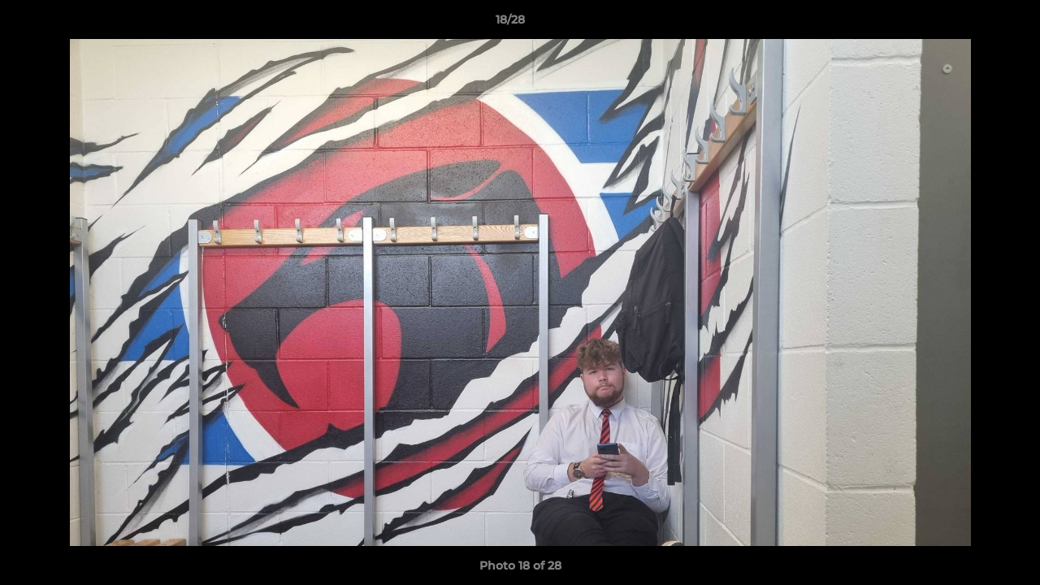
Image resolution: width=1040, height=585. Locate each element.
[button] (972, 23)
